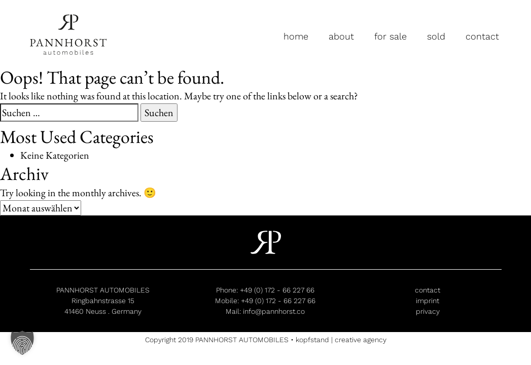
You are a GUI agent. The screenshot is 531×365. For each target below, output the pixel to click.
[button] (22, 342)
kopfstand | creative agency (341, 340)
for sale (390, 36)
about (341, 36)
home (296, 36)
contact (482, 36)
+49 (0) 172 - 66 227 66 (277, 290)
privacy (428, 311)
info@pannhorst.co (274, 311)
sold (436, 36)
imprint (427, 301)
